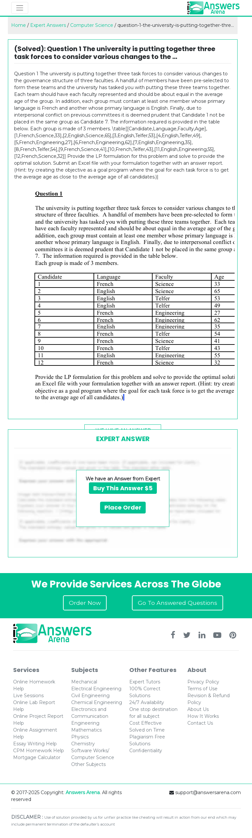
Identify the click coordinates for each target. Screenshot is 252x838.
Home (18, 25)
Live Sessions (28, 695)
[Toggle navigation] (19, 8)
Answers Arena (83, 792)
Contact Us (200, 723)
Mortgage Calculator (36, 757)
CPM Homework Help (38, 751)
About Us (198, 709)
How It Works (203, 716)
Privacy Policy (203, 682)
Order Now (85, 602)
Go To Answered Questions (177, 602)
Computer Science (91, 25)
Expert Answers (48, 25)
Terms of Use (202, 689)
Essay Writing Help (35, 744)
